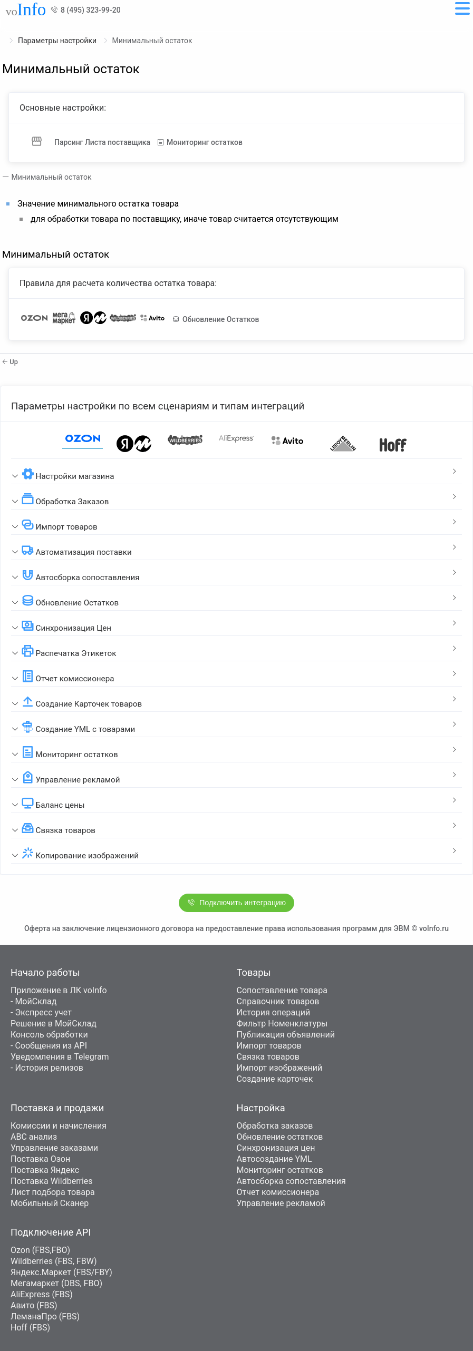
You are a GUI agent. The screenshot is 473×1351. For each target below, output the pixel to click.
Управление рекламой (281, 1203)
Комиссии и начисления (59, 1126)
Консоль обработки (49, 1035)
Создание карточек (275, 1079)
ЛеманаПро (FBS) (45, 1316)
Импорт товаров (269, 1046)
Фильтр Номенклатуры (282, 1024)
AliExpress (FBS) (42, 1294)
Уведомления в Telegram (60, 1057)
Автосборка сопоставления (291, 1181)
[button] (236, 471)
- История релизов (47, 1068)
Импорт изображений (280, 1068)
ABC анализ (34, 1137)
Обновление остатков (280, 1137)
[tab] (236, 471)
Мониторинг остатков (280, 1170)
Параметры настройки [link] (58, 40)
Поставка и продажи (57, 1107)
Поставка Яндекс (45, 1170)
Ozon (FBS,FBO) (40, 1250)
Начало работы (45, 972)
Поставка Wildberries (52, 1181)
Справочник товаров (278, 1001)
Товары (254, 972)
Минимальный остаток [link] (152, 40)
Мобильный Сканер (50, 1203)
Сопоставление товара (282, 990)
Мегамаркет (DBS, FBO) (56, 1283)
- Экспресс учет (41, 1012)
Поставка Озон (40, 1159)
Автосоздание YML (274, 1159)
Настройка (261, 1107)
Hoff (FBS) (30, 1328)
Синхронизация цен (276, 1148)
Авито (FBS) (34, 1305)
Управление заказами (54, 1148)
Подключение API (51, 1232)
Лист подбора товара (53, 1192)
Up (10, 362)
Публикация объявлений (286, 1035)
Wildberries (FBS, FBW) (54, 1261)
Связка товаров (268, 1057)
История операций (274, 1012)
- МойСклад (33, 1001)
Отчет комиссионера (278, 1192)
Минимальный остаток (50, 177)
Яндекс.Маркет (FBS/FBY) (61, 1272)
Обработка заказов (275, 1126)
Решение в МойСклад (53, 1024)
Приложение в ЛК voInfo (59, 990)
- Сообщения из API (49, 1046)
